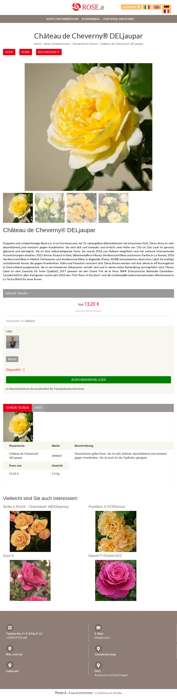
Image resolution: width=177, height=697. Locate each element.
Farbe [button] (26, 52)
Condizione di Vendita (108, 693)
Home (37, 43)
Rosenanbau (91, 19)
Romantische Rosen (85, 43)
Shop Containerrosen (62, 19)
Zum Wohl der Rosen (118, 19)
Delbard (30, 321)
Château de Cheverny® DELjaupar (121, 43)
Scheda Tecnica (17, 407)
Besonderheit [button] (49, 52)
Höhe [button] (9, 52)
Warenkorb (131, 7)
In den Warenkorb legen (88, 379)
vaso (38, 407)
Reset (12, 359)
